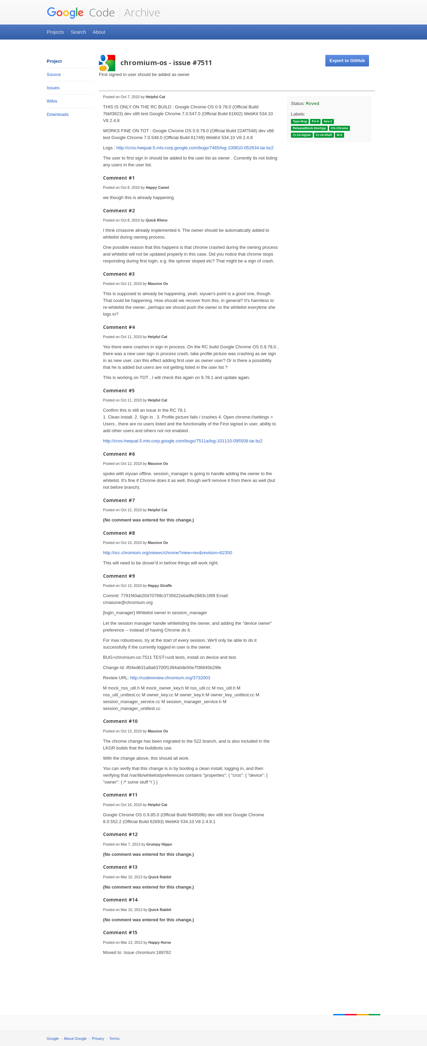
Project (54, 61)
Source (54, 74)
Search (78, 32)
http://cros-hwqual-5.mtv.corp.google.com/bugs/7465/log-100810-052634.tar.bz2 (195, 147)
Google (53, 1038)
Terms (114, 1038)
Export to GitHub (347, 60)
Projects (55, 32)
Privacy (98, 1038)
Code (81, 12)
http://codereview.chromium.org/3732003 (170, 677)
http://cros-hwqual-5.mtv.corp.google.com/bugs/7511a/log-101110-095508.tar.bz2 (183, 440)
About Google (75, 1038)
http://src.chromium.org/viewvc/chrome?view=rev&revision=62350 (167, 552)
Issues (53, 87)
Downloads (58, 114)
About (99, 32)
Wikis (52, 101)
